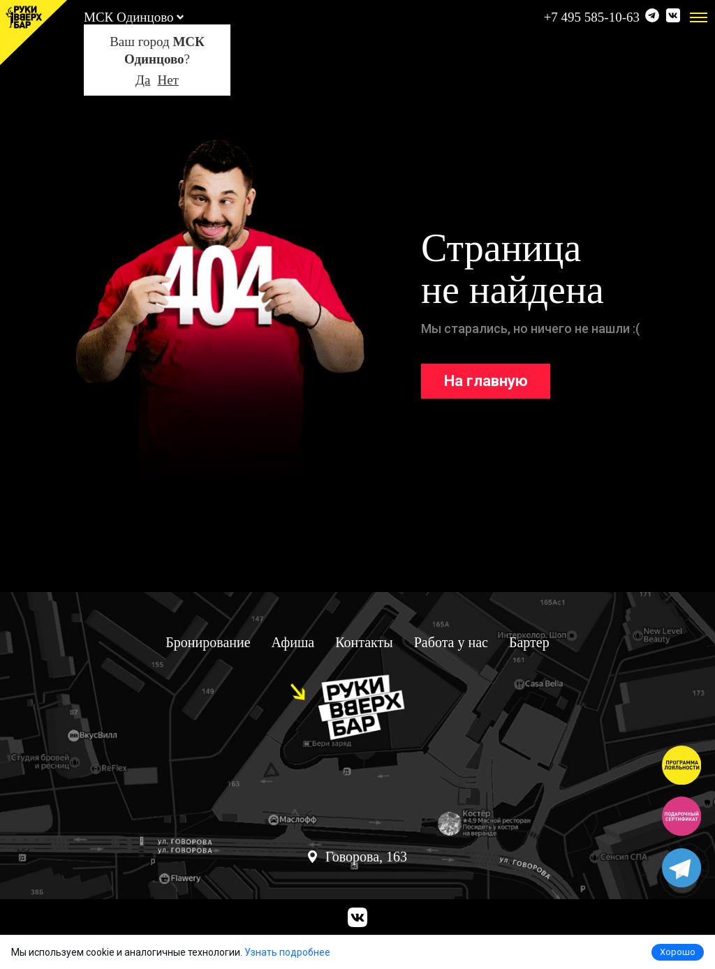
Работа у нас (451, 642)
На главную (486, 381)
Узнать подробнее (287, 952)
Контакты (364, 642)
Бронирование (207, 642)
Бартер (529, 642)
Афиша (293, 642)
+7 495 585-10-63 (592, 17)
